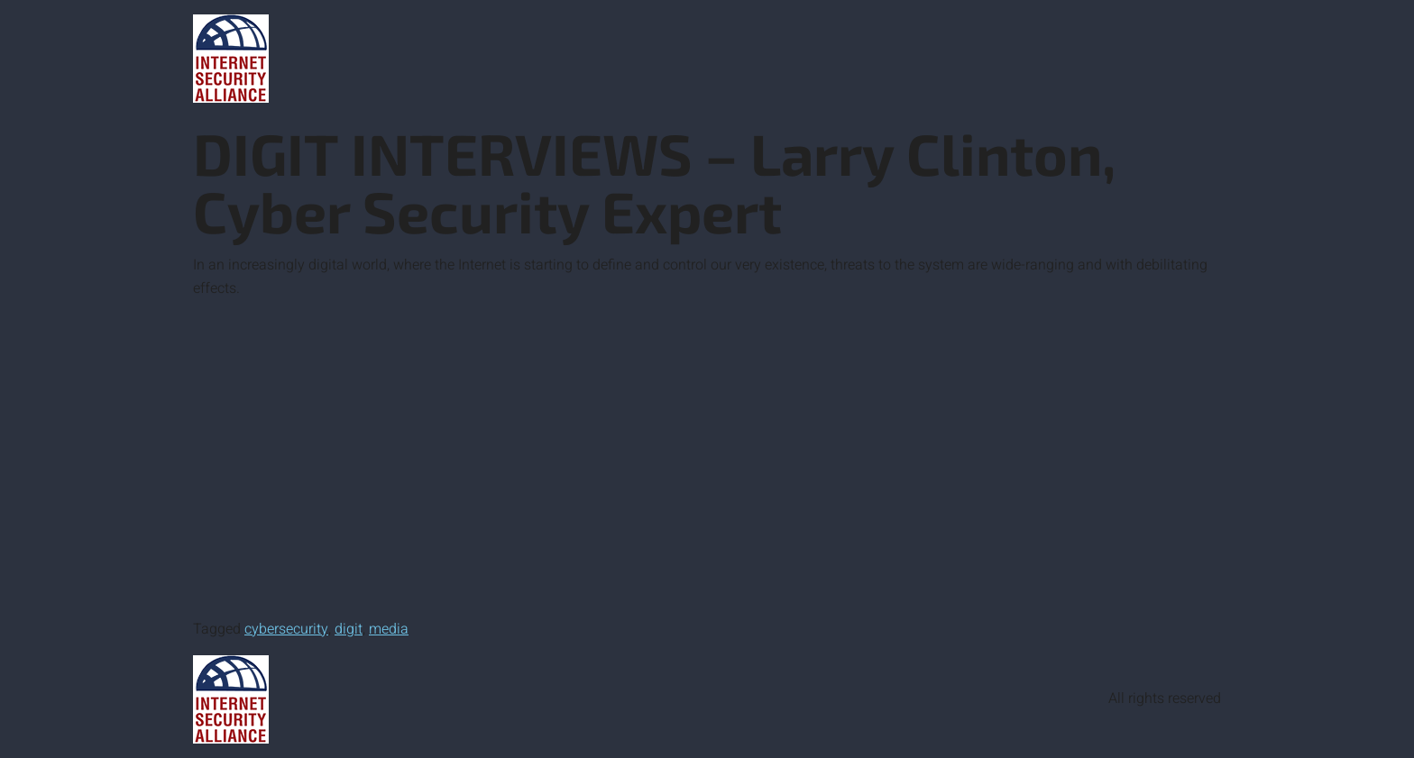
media (389, 629)
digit (349, 629)
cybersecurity (286, 629)
